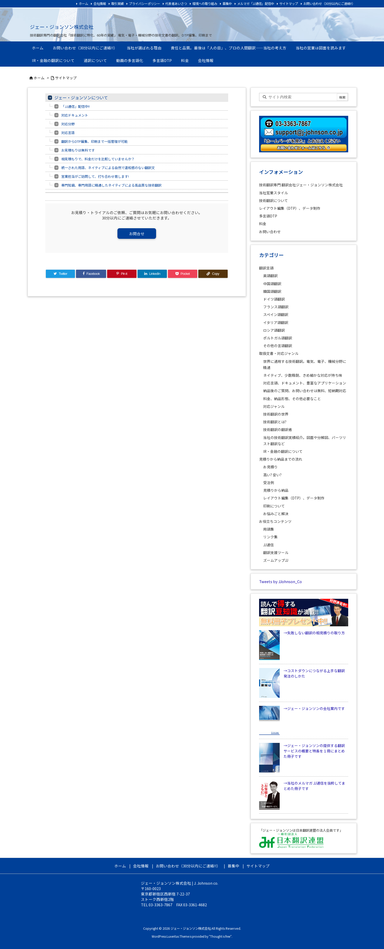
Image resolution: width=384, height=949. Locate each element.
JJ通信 (268, 544)
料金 (262, 223)
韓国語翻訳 (272, 291)
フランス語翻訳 (275, 306)
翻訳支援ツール (275, 552)
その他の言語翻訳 (277, 345)
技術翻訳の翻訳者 (277, 429)
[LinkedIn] (152, 274)
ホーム (83, 3)
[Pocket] (182, 274)
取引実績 (117, 3)
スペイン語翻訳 (275, 314)
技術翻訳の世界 (275, 414)
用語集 (268, 529)
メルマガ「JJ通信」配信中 (255, 3)
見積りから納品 (275, 490)
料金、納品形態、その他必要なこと (292, 398)
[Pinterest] (121, 274)
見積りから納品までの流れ (280, 459)
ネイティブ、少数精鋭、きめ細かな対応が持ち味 (302, 375)
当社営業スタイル (273, 192)
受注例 (268, 482)
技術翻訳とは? (274, 421)
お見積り (270, 466)
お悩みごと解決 (275, 513)
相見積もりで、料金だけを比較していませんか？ (98, 158)
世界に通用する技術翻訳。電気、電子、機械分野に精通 (304, 364)
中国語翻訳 (272, 283)
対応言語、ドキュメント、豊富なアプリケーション (304, 382)
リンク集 (270, 536)
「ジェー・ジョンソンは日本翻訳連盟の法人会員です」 (301, 830)
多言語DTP (268, 215)
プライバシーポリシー (144, 3)
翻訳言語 (266, 267)
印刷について (274, 505)
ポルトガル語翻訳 (277, 337)
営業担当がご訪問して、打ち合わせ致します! (95, 176)
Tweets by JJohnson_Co (280, 581)
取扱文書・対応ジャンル (278, 353)
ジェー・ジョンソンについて (81, 97)
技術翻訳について (273, 200)
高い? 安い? (272, 474)
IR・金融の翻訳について (283, 451)
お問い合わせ (270, 231)
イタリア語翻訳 (275, 322)
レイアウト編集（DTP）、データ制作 (289, 208)
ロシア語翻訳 (274, 330)
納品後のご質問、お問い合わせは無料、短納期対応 (304, 390)
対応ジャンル (274, 406)
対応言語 (68, 132)
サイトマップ (288, 3)
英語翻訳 (270, 275)
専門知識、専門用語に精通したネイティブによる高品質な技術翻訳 (111, 185)
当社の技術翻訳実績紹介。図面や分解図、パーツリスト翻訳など (304, 440)
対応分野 (68, 123)
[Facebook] (91, 274)
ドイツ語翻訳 (274, 299)
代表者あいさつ (176, 3)
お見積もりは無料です (78, 150)
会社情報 (99, 3)
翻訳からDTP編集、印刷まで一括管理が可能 (94, 141)
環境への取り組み (204, 3)
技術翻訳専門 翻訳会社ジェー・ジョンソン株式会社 (301, 184)
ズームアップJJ (275, 560)
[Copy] (213, 274)
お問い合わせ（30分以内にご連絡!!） (329, 3)
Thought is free (220, 936)
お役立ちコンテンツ (275, 521)
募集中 (227, 3)
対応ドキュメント (74, 115)
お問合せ (136, 233)
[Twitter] (60, 274)
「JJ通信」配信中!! (75, 106)
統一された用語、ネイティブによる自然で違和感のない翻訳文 (108, 167)
